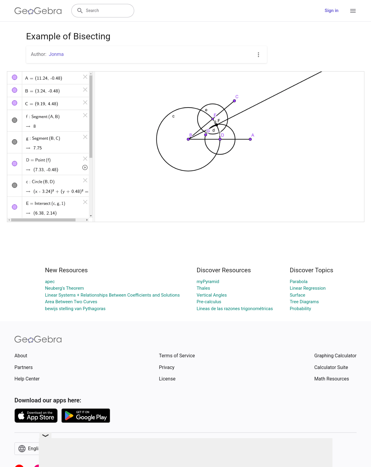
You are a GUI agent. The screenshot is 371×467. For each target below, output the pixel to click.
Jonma (56, 54)
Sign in (332, 10)
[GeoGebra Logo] (38, 10)
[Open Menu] (353, 10)
